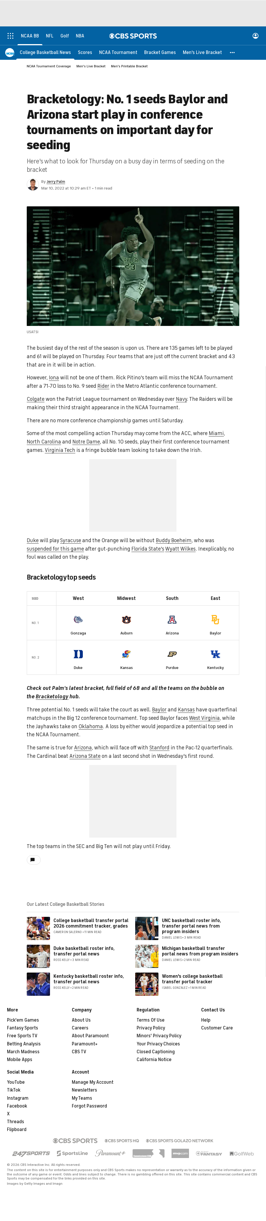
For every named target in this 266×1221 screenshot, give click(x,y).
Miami (216, 433)
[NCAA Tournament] (118, 52)
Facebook (17, 1106)
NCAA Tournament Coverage (49, 66)
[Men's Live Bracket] (202, 52)
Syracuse (70, 540)
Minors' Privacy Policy (159, 1036)
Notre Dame (86, 442)
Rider (103, 386)
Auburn (126, 633)
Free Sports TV (22, 1036)
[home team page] (78, 619)
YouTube (16, 1082)
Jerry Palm (56, 181)
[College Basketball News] (45, 52)
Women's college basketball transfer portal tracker (192, 979)
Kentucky (215, 667)
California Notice (154, 1060)
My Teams (82, 1098)
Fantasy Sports (22, 1028)
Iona (54, 377)
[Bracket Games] (160, 52)
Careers (80, 1028)
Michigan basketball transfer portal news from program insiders (200, 951)
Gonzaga (78, 633)
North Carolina (44, 442)
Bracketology (52, 696)
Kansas (126, 667)
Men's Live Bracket (91, 66)
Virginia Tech (60, 450)
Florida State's (147, 549)
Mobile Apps (19, 1060)
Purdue (172, 667)
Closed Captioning (156, 1052)
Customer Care (217, 1028)
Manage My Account (92, 1082)
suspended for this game (55, 549)
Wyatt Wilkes (180, 549)
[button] (232, 52)
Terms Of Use (151, 1020)
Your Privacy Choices (158, 1044)
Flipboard (16, 1129)
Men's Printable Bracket (129, 66)
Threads (15, 1122)
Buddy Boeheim (174, 540)
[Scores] (85, 52)
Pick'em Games (23, 1020)
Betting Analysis (24, 1044)
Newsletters (84, 1090)
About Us (81, 1020)
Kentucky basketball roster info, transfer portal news (88, 979)
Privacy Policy (151, 1028)
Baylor (215, 633)
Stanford (159, 747)
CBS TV (79, 1052)
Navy (181, 399)
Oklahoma (90, 726)
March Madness (23, 1052)
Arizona (172, 633)
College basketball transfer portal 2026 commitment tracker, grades (90, 923)
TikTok (13, 1090)
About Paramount (90, 1036)
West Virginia (204, 718)
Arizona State (85, 756)
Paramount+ (85, 1044)
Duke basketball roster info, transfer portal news (84, 951)
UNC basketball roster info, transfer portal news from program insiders (191, 926)
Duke (33, 540)
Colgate (35, 399)
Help (205, 1020)
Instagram (17, 1098)
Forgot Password (89, 1106)
